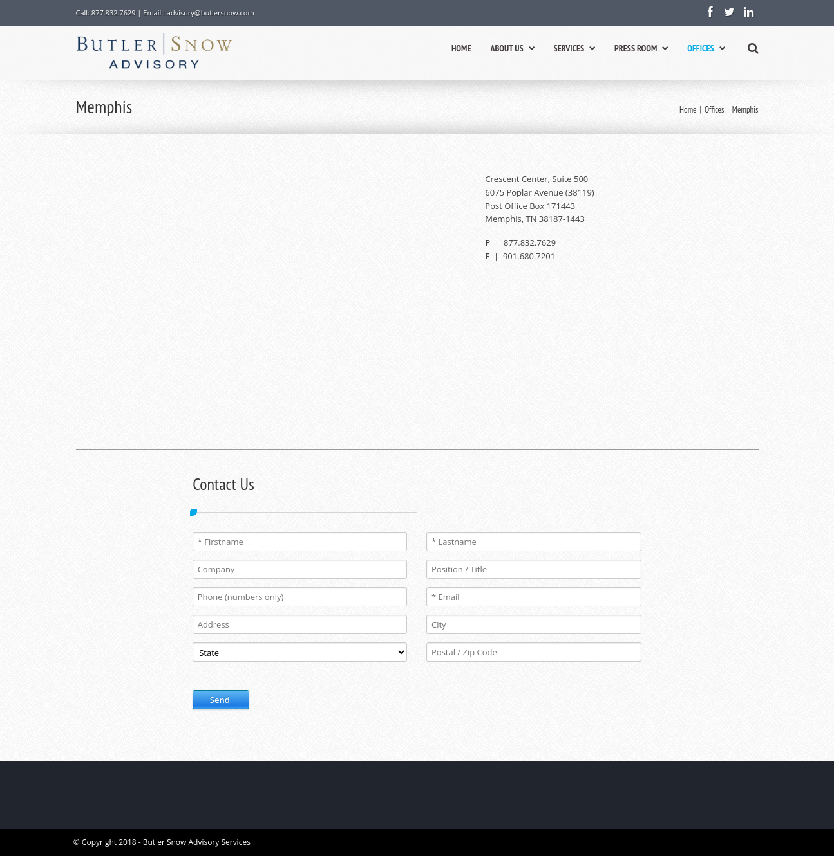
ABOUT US (512, 48)
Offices (714, 109)
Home (687, 109)
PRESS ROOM (641, 48)
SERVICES (574, 48)
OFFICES (706, 48)
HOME (461, 48)
